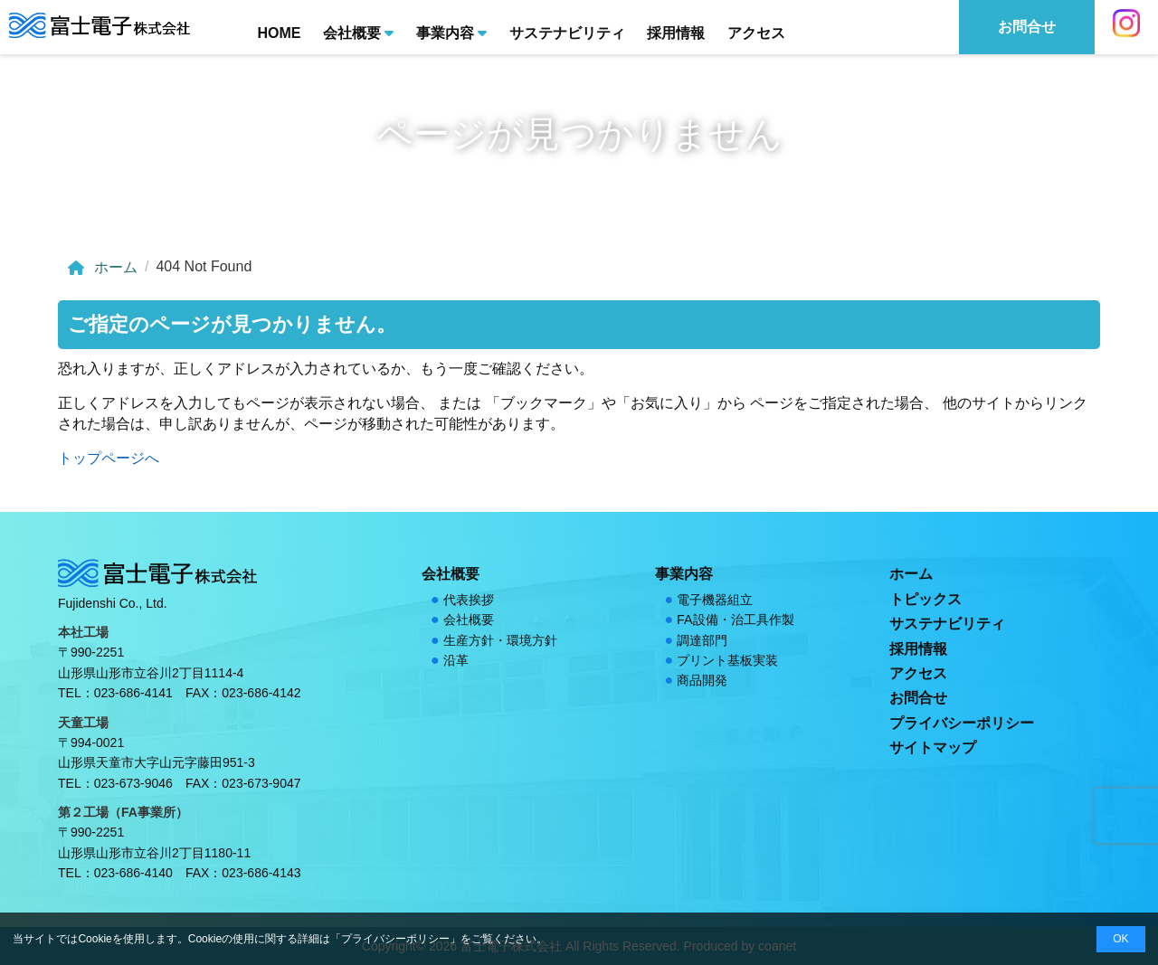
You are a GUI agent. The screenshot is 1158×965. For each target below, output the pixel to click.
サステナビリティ (567, 33)
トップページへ (108, 458)
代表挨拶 (468, 599)
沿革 (456, 660)
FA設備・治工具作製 (735, 619)
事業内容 (451, 32)
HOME (278, 33)
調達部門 (702, 640)
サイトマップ (932, 747)
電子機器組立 (715, 599)
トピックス (925, 599)
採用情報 (676, 33)
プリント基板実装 (727, 660)
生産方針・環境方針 (500, 640)
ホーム (101, 268)
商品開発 (702, 680)
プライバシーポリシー (961, 723)
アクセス (756, 33)
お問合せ (918, 697)
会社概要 (358, 32)
